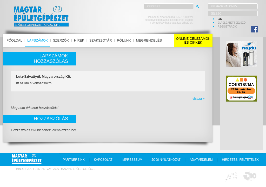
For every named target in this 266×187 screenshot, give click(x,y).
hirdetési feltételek (240, 160)
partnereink (74, 160)
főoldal (14, 40)
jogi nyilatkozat (166, 160)
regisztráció (227, 26)
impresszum (132, 160)
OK (220, 19)
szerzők (61, 40)
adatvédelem (201, 160)
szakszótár (100, 40)
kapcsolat (103, 160)
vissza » (198, 99)
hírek (79, 40)
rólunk (124, 40)
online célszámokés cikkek (193, 40)
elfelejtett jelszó (232, 22)
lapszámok (37, 40)
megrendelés (149, 40)
